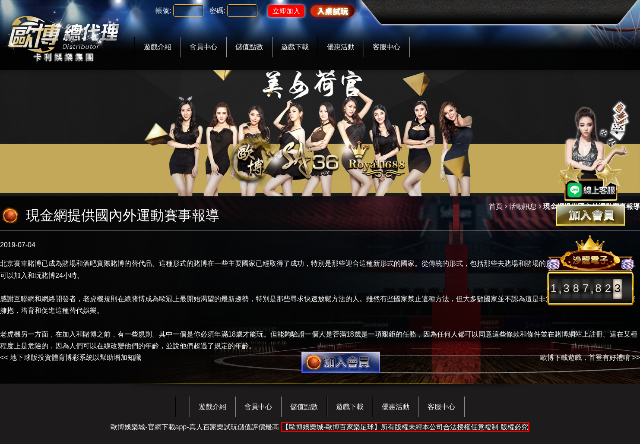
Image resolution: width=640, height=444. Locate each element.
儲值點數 (249, 46)
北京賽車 (14, 263)
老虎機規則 (100, 298)
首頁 (496, 206)
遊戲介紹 (157, 46)
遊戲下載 (295, 46)
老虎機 (10, 334)
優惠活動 (341, 46)
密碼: (217, 10)
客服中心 (386, 46)
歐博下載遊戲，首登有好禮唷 (585, 357)
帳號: (163, 10)
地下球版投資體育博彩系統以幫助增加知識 (75, 357)
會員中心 (203, 46)
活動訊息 (523, 206)
